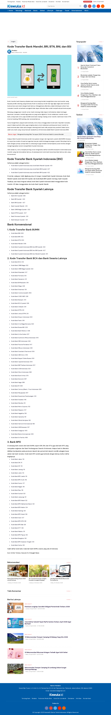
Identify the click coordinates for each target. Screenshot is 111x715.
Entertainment (77, 11)
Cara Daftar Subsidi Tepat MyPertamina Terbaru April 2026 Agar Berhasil (47, 623)
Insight (13, 41)
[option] (18, 575)
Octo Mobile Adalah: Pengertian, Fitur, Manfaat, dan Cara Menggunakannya (91, 94)
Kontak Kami (65, 1)
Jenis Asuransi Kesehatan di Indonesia (37, 579)
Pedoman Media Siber (28, 1)
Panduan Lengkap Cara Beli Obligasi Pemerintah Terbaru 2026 (48, 607)
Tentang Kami (11, 1)
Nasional (28, 11)
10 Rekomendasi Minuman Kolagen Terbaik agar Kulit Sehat (47, 653)
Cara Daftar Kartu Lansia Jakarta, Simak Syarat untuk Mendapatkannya (90, 85)
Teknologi (18, 11)
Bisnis (35, 11)
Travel (67, 11)
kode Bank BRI (41, 179)
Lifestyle (50, 11)
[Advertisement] (55, 27)
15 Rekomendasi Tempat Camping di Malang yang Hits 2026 (47, 637)
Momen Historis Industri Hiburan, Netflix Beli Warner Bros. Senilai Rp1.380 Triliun (17, 580)
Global (42, 11)
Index (69, 562)
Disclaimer (51, 1)
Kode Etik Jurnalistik (41, 1)
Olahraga (59, 11)
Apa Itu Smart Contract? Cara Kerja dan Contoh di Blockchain (90, 67)
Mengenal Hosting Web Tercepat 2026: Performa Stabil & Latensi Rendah (40, 134)
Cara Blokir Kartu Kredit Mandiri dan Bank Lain (59, 579)
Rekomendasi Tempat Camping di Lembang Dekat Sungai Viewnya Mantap (46, 669)
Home (10, 11)
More (86, 11)
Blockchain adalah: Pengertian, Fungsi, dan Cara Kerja (91, 76)
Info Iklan (58, 1)
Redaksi (18, 1)
